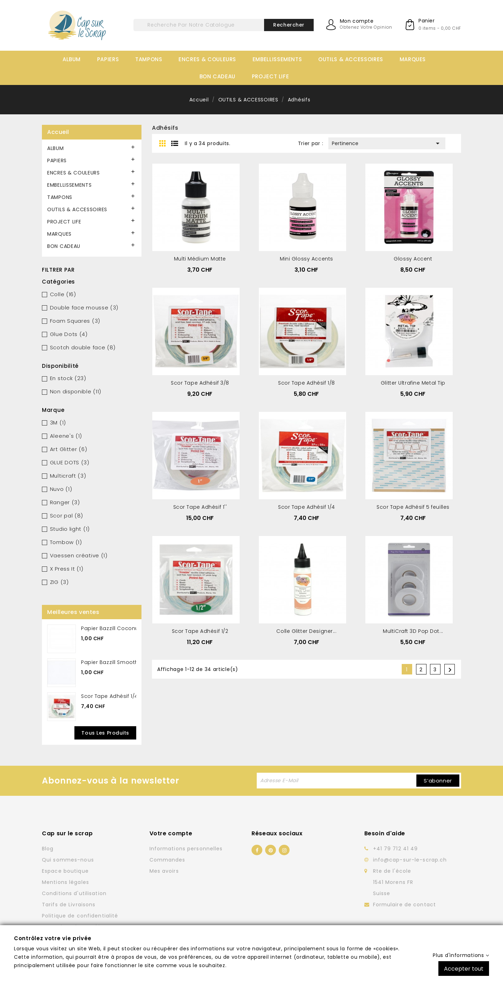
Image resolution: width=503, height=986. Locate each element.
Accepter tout (463, 968)
